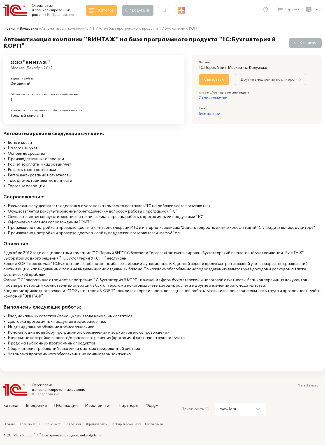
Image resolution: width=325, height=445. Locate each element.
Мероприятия (98, 405)
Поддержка (72, 424)
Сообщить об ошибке (125, 424)
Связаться (214, 79)
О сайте (9, 424)
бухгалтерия (211, 114)
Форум (152, 405)
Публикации (66, 405)
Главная (9, 28)
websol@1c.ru (90, 435)
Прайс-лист (52, 424)
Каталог (11, 405)
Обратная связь (95, 424)
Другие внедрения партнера (267, 79)
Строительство (213, 98)
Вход (317, 9)
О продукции (138, 10)
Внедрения (29, 28)
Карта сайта (154, 424)
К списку (308, 43)
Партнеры (128, 405)
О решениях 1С (29, 424)
